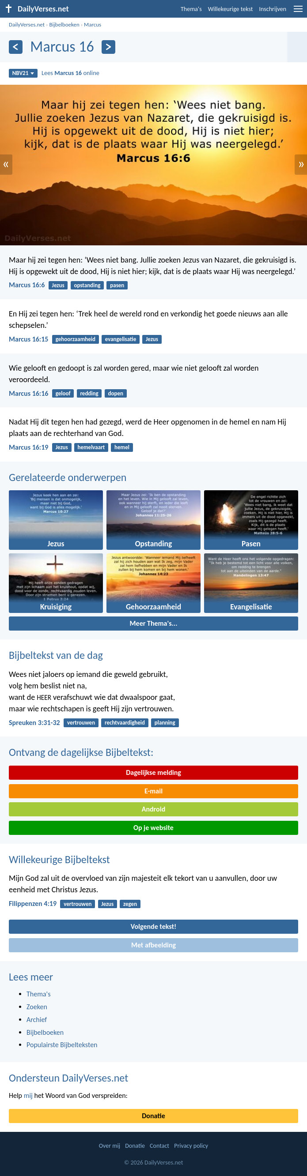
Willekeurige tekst (230, 9)
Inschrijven (272, 9)
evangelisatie (120, 339)
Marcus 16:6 (27, 285)
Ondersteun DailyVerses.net (68, 1077)
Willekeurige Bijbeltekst (59, 859)
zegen (130, 904)
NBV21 (23, 73)
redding (89, 393)
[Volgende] (108, 47)
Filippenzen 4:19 (33, 903)
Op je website (153, 827)
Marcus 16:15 (28, 339)
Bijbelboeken (64, 24)
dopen (115, 393)
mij (28, 1095)
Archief (37, 1019)
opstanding (87, 285)
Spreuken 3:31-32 (34, 722)
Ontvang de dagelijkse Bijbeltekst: (81, 752)
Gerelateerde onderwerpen (67, 477)
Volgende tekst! (153, 926)
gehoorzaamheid (75, 339)
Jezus (58, 285)
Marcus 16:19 (28, 447)
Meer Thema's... (154, 623)
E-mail (153, 791)
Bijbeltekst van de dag (56, 655)
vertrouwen (81, 722)
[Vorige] (16, 47)
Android (153, 809)
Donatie (153, 1116)
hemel (121, 447)
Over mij (109, 1146)
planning (165, 722)
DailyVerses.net (27, 24)
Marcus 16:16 (28, 393)
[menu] (298, 12)
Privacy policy (191, 1146)
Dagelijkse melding (153, 772)
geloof (63, 393)
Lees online (70, 73)
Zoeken (37, 1007)
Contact (159, 1146)
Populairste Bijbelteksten (62, 1045)
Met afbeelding (153, 945)
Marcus (92, 24)
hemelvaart (91, 447)
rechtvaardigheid (125, 722)
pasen (117, 285)
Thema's (191, 9)
